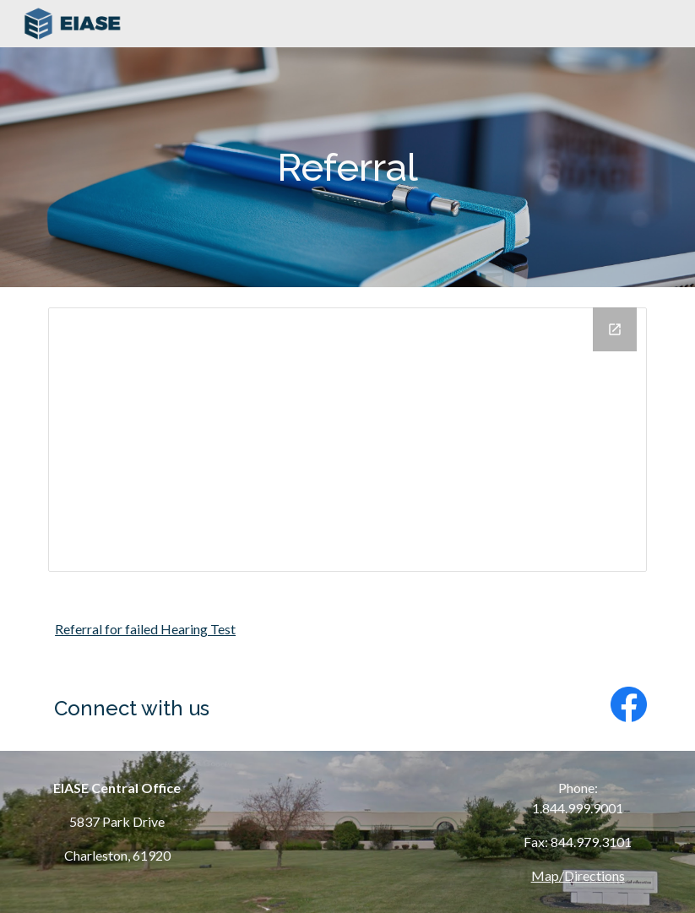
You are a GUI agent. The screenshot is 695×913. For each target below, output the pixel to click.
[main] (347, 167)
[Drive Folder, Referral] (347, 439)
